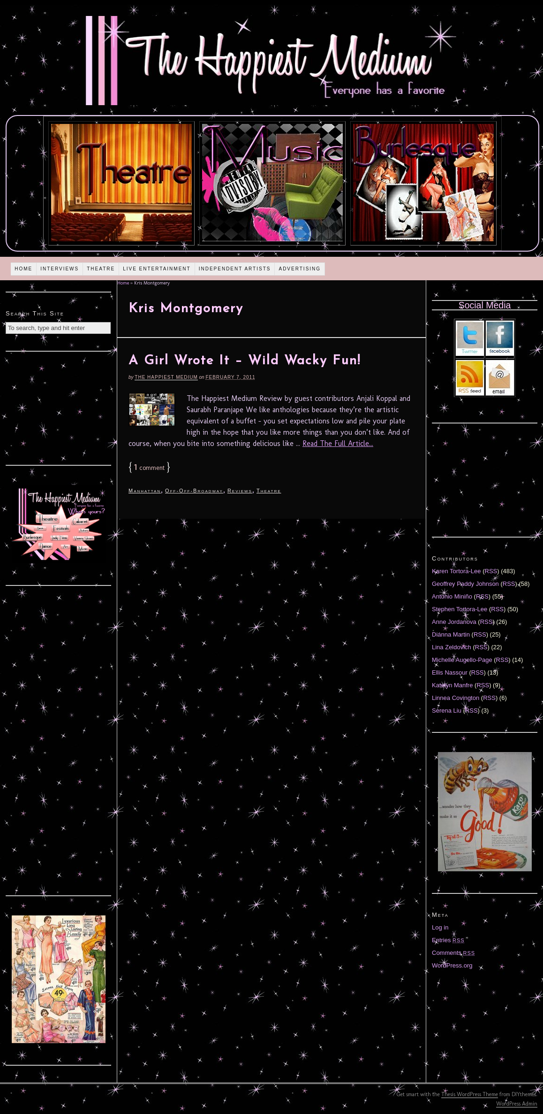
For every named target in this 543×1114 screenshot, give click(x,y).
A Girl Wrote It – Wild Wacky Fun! (244, 361)
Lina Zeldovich (451, 647)
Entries (448, 940)
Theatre (101, 268)
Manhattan (144, 490)
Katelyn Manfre (452, 685)
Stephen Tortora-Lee (459, 609)
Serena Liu (446, 710)
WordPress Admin (516, 1103)
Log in (440, 927)
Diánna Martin (451, 634)
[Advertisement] (59, 407)
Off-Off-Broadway (194, 490)
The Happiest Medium (166, 377)
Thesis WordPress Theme (469, 1094)
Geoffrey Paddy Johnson (465, 583)
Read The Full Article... (337, 443)
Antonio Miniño (452, 596)
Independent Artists (235, 268)
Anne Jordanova (454, 621)
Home (23, 268)
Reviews (239, 490)
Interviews (59, 268)
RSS (491, 571)
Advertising (300, 268)
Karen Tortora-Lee (456, 571)
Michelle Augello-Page (462, 659)
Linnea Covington (455, 697)
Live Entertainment (157, 268)
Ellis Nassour (450, 672)
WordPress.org (452, 965)
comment (149, 468)
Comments (453, 952)
